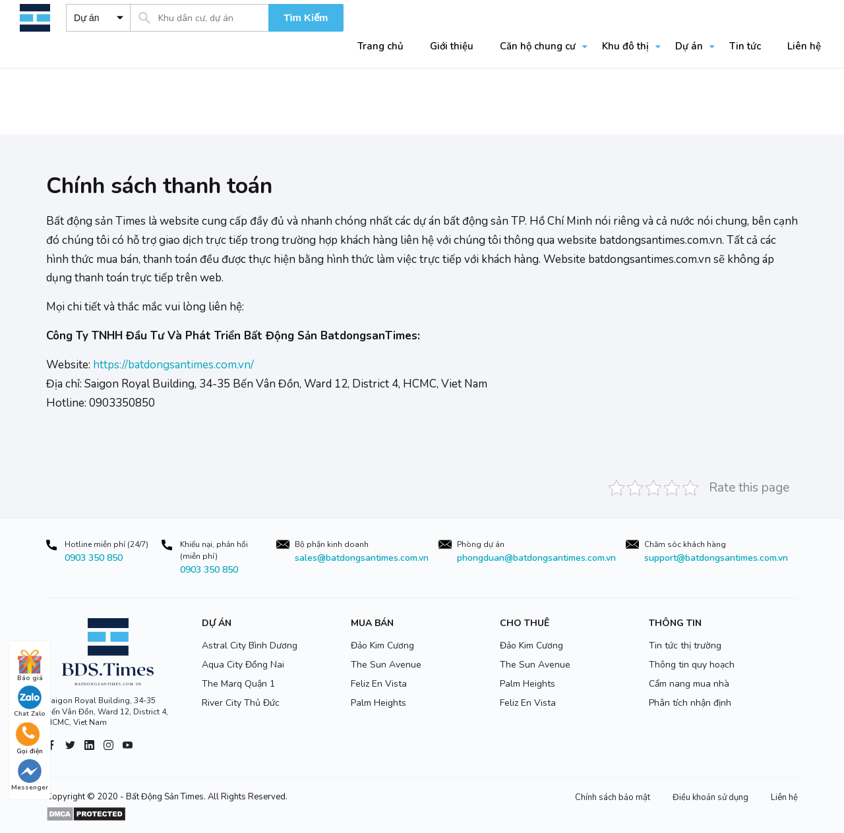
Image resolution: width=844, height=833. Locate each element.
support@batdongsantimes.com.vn (716, 558)
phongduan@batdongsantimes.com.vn (536, 558)
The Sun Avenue (386, 664)
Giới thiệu (451, 46)
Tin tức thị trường (685, 645)
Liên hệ (804, 46)
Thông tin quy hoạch (692, 664)
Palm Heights (378, 703)
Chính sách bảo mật (612, 797)
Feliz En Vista (379, 683)
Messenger (29, 775)
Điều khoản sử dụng (710, 797)
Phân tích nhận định (690, 703)
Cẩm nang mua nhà (689, 683)
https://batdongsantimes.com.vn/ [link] (173, 364)
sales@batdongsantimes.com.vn (362, 558)
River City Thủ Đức (241, 703)
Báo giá (30, 666)
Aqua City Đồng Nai (243, 664)
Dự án (689, 46)
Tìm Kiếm (306, 17)
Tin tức (745, 46)
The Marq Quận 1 (238, 683)
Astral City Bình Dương (249, 645)
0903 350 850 (94, 558)
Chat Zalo (29, 701)
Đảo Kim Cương (382, 645)
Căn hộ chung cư (538, 46)
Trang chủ (380, 46)
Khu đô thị (625, 46)
